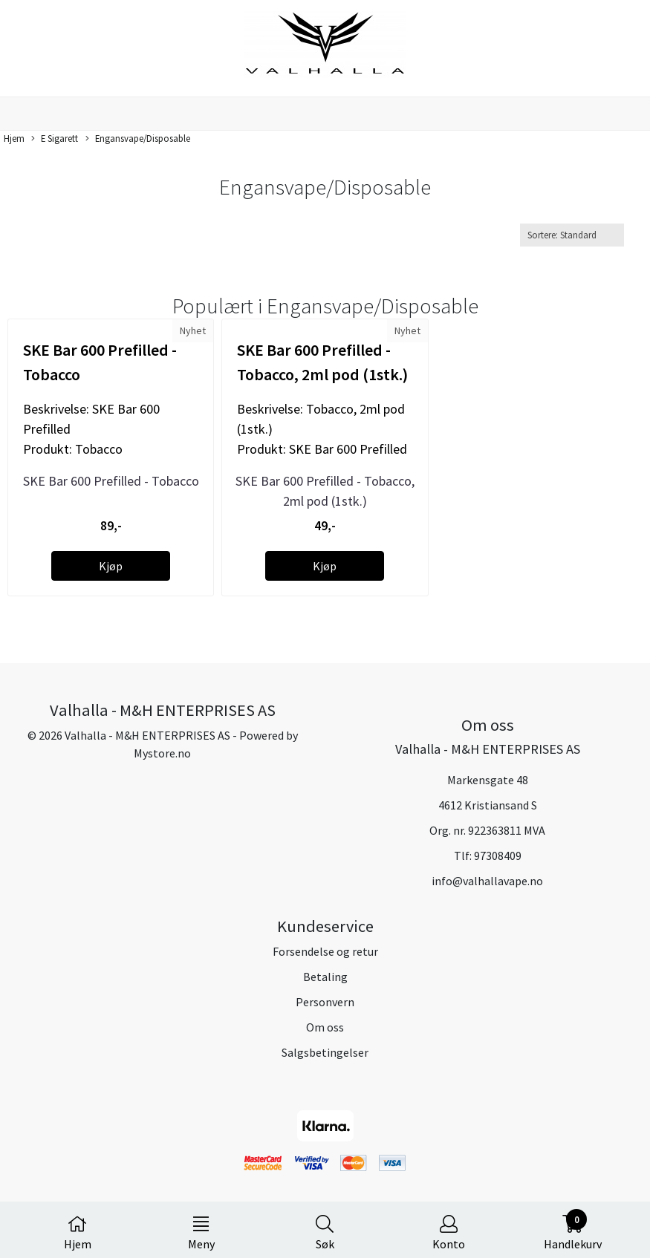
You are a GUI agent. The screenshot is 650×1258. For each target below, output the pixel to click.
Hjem (14, 138)
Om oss (325, 1027)
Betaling (325, 976)
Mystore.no (162, 753)
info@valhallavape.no (487, 880)
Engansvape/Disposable (137, 139)
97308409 (497, 855)
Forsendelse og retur (325, 951)
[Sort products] (572, 235)
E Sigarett (54, 139)
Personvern (325, 1001)
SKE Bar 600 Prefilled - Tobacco (111, 480)
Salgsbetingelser (325, 1052)
